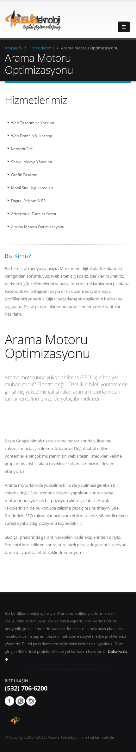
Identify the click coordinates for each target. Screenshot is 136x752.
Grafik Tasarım (24, 174)
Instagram (31, 701)
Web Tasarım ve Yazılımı (32, 122)
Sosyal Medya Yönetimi (31, 161)
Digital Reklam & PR (28, 200)
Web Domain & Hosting (31, 135)
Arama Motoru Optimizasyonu (37, 226)
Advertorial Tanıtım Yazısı (33, 213)
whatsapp (20, 701)
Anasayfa (13, 48)
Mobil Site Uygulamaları (32, 187)
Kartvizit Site (22, 148)
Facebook (9, 701)
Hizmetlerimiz (41, 48)
